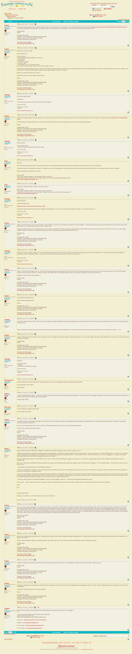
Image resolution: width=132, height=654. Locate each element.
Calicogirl (7, 94)
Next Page (127, 19)
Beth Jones (7, 407)
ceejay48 (6, 608)
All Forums (9, 13)
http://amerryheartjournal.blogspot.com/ (25, 110)
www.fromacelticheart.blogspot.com (34, 625)
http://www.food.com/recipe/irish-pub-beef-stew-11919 (31, 206)
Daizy (6, 161)
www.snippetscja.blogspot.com (31, 622)
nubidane (7, 319)
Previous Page (121, 19)
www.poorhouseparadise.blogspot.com (27, 179)
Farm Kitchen (12, 16)
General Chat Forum (12, 15)
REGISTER (107, 9)
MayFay (6, 393)
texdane (6, 25)
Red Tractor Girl (8, 380)
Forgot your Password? (97, 10)
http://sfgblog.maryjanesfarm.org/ (25, 43)
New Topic (94, 15)
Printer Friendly (99, 16)
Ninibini (6, 448)
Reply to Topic (102, 15)
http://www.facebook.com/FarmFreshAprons (35, 620)
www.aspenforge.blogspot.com (34, 628)
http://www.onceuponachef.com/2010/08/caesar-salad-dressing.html (109, 27)
